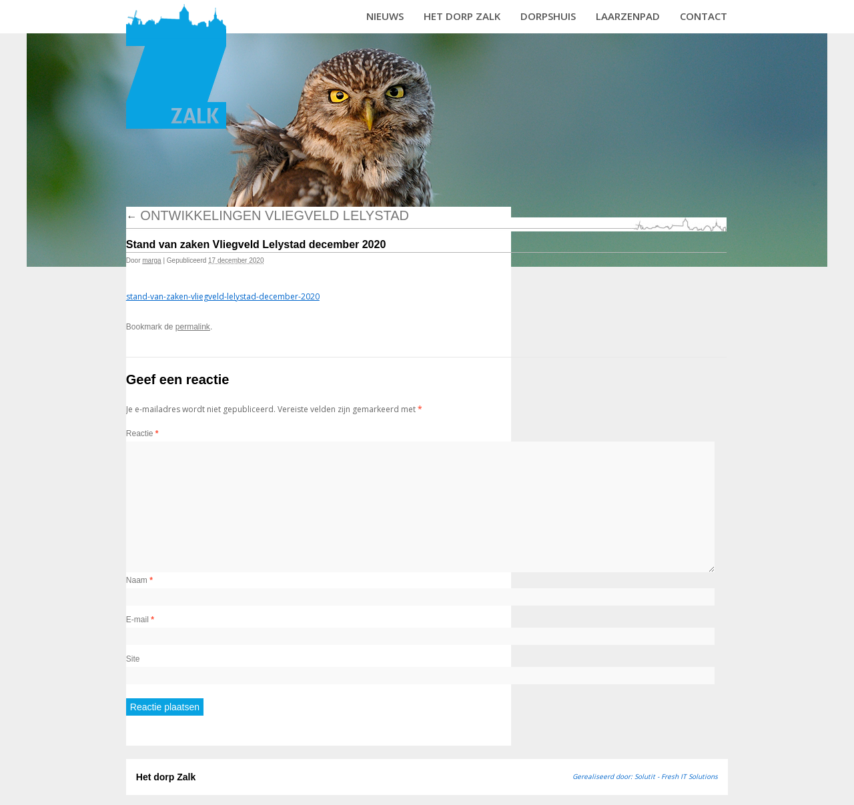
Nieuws (385, 16)
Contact (703, 16)
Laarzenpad (628, 16)
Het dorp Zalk (462, 16)
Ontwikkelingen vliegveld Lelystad (267, 215)
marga (151, 260)
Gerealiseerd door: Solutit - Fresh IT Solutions (645, 776)
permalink (192, 326)
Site (133, 659)
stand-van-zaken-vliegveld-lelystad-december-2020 (223, 296)
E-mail (140, 619)
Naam (139, 580)
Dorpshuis (548, 16)
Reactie (142, 433)
